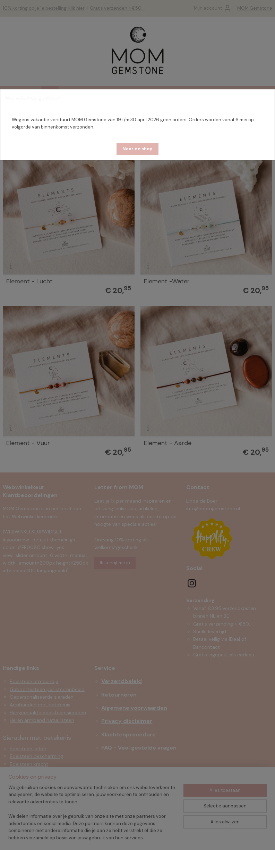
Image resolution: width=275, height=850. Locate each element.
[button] (137, 149)
